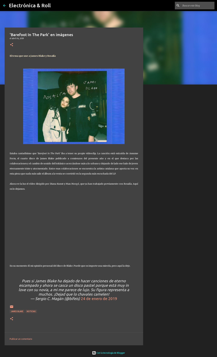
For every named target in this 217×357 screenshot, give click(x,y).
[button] (11, 45)
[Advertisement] (159, 136)
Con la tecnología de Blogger (108, 353)
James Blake (17, 311)
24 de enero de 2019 (99, 299)
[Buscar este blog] (197, 5)
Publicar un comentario (21, 339)
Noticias (31, 311)
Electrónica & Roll (30, 5)
